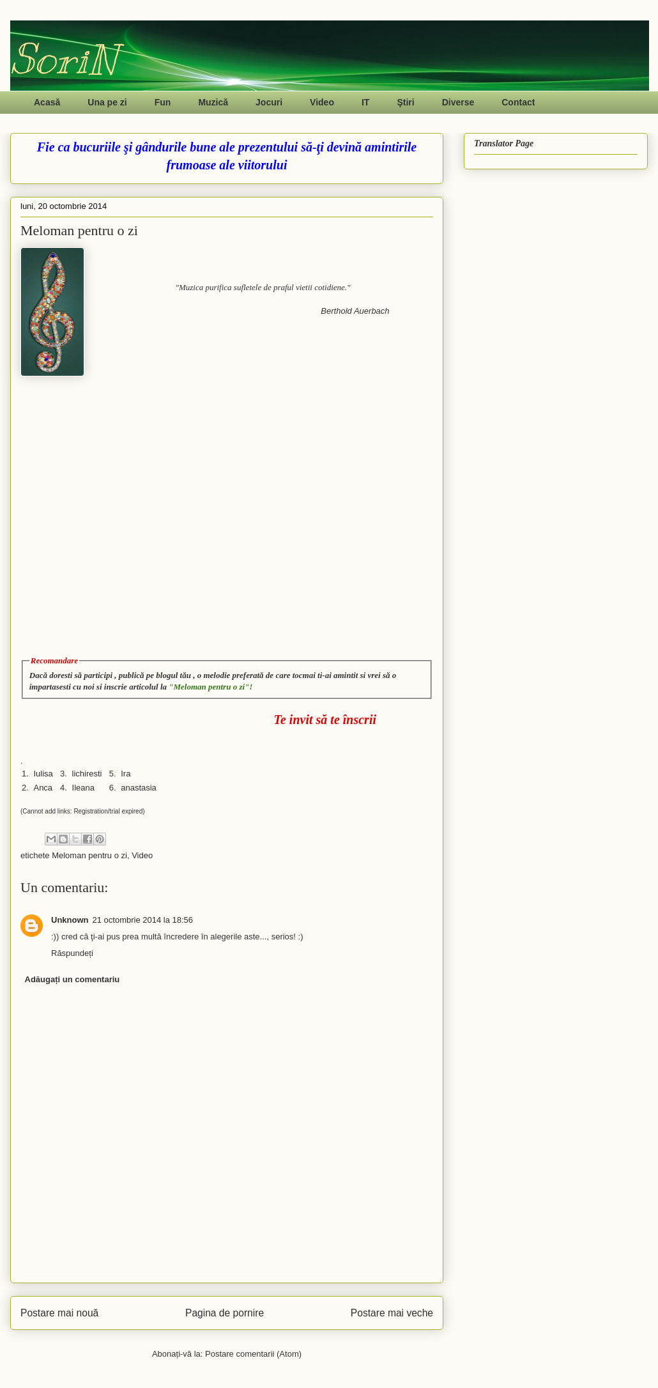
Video (322, 102)
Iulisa (42, 773)
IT (365, 102)
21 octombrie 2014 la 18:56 (143, 920)
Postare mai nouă (59, 1312)
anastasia (139, 787)
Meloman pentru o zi (89, 855)
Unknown (70, 920)
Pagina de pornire (224, 1312)
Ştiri (405, 102)
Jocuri (269, 102)
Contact (518, 102)
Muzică (213, 102)
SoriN (63, 59)
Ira (125, 773)
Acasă (47, 102)
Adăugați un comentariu (72, 979)
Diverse (458, 102)
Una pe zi (107, 102)
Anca (42, 787)
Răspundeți (72, 953)
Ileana (83, 787)
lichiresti (87, 773)
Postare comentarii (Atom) (253, 1354)
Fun (163, 102)
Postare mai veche (392, 1312)
